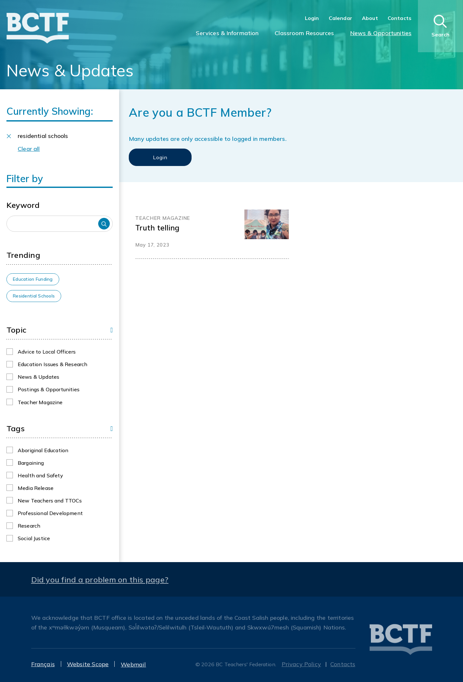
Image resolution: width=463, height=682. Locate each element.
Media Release (35, 488)
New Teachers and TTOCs (50, 500)
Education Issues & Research (52, 364)
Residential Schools (34, 296)
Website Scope (88, 664)
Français (43, 664)
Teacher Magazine (40, 402)
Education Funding (33, 279)
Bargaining (31, 463)
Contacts (399, 18)
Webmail (133, 664)
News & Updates (38, 377)
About (370, 18)
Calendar (340, 18)
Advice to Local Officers (47, 351)
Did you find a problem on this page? (100, 579)
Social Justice (34, 538)
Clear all (29, 148)
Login (312, 18)
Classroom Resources (304, 33)
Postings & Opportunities (49, 389)
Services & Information (227, 33)
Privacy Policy (301, 664)
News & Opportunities (380, 33)
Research (29, 525)
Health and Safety (40, 475)
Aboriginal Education (43, 450)
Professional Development (50, 513)
